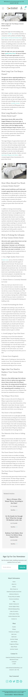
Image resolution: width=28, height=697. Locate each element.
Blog (14, 601)
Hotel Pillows (14, 641)
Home (14, 581)
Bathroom (14, 636)
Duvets (14, 627)
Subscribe (22, 567)
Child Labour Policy (14, 614)
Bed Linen (14, 634)
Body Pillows (14, 646)
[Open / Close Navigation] (2, 8)
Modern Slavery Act (14, 604)
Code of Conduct (14, 611)
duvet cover (5, 260)
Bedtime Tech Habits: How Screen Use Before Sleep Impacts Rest (14, 535)
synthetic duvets (15, 103)
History (14, 586)
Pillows (14, 629)
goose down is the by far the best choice (11, 37)
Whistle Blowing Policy (14, 609)
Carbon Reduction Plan (14, 616)
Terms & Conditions (14, 599)
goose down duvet (11, 53)
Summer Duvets (14, 649)
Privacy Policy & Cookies (14, 596)
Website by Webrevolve (18, 694)
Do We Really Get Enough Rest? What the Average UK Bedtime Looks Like (14, 518)
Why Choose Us (14, 589)
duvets (9, 33)
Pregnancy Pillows (14, 644)
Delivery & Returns (14, 594)
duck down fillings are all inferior (9, 155)
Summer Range (14, 639)
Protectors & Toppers (14, 632)
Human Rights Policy (14, 606)
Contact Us (14, 619)
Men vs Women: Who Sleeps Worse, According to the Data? (14, 501)
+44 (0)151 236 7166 (14, 3)
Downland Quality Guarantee (14, 591)
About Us (14, 584)
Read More (14, 510)
